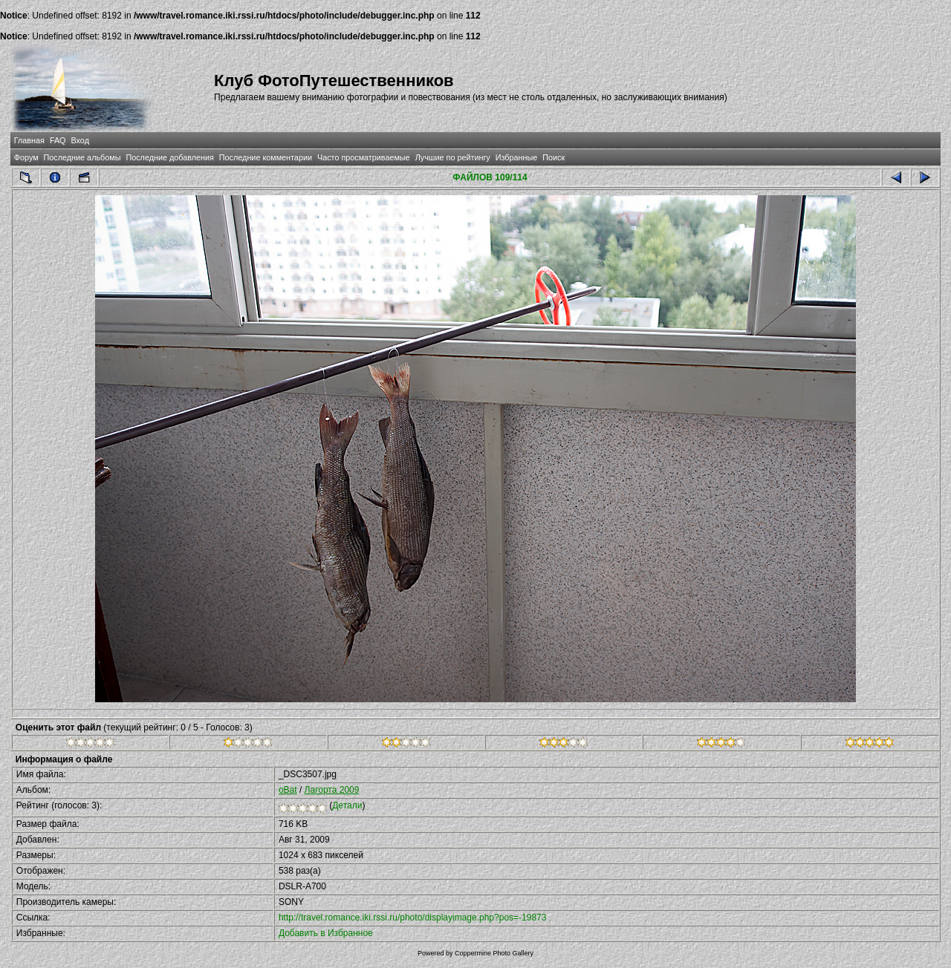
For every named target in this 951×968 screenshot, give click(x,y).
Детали (347, 805)
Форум (26, 157)
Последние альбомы (82, 157)
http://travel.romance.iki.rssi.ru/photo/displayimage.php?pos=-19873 (413, 917)
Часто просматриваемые (363, 157)
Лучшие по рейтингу (452, 157)
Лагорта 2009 (332, 790)
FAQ (58, 140)
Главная (29, 140)
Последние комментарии (265, 157)
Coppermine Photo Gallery (494, 953)
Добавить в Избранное (326, 933)
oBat (288, 790)
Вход (80, 140)
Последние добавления (169, 157)
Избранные (516, 157)
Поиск (553, 157)
